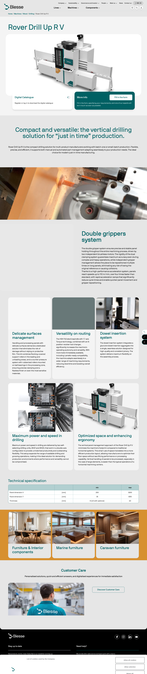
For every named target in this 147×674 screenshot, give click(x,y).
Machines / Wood (20, 14)
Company (62, 3)
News (121, 3)
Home (10, 14)
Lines (57, 8)
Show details (31, 670)
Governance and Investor (90, 3)
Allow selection (130, 651)
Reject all (130, 657)
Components (93, 8)
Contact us (127, 3)
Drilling (31, 14)
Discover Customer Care (108, 590)
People (104, 3)
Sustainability (74, 3)
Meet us (114, 3)
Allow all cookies (130, 644)
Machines (73, 8)
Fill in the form (120, 97)
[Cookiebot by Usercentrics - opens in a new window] (13, 670)
